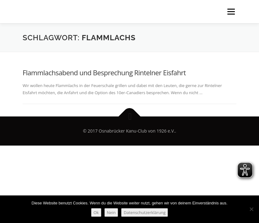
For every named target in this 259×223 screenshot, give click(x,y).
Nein (111, 212)
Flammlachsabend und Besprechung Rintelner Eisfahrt (104, 72)
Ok (96, 212)
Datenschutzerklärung (144, 212)
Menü (231, 11)
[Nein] (251, 209)
